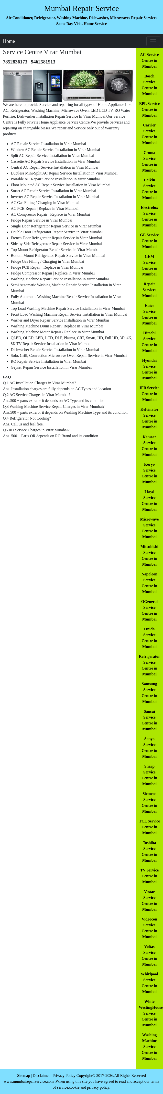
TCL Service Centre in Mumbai (149, 827)
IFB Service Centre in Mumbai (149, 394)
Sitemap (23, 1075)
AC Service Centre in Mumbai (149, 60)
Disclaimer (41, 1075)
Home (9, 41)
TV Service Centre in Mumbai (149, 876)
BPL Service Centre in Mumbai (149, 109)
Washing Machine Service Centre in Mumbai (149, 1046)
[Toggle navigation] (153, 41)
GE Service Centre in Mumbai (149, 241)
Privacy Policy (64, 1075)
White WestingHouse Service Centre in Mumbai (151, 1013)
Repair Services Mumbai (149, 290)
